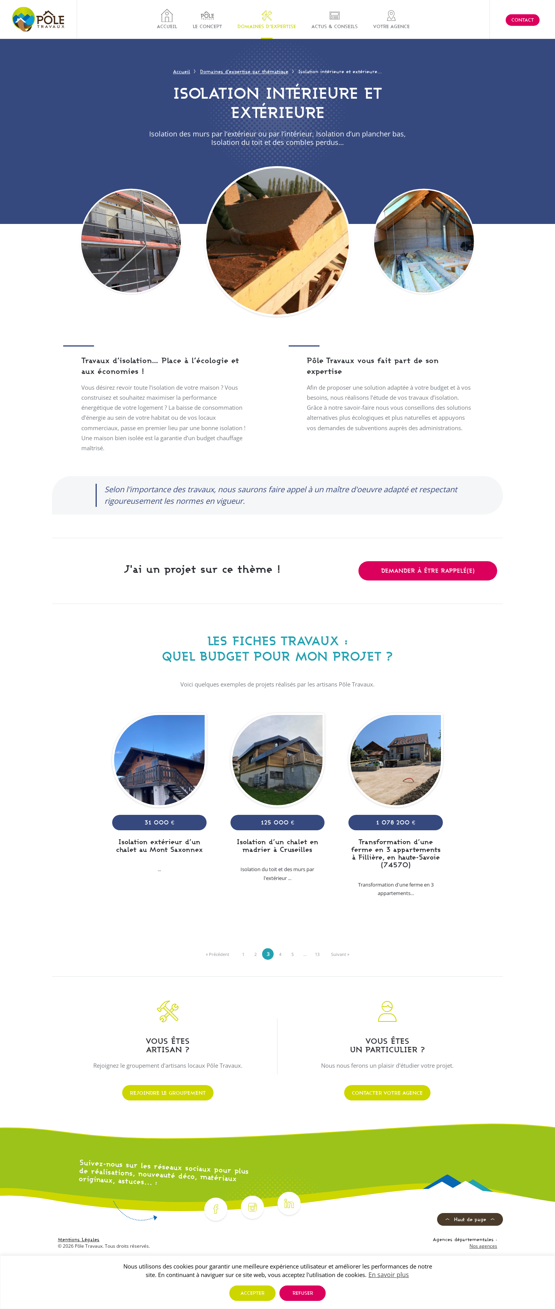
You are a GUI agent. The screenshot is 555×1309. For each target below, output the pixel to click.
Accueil (167, 19)
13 (317, 954)
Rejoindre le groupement (168, 1093)
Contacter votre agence (387, 1093)
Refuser (303, 1293)
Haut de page (470, 1219)
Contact (522, 20)
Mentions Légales (78, 1239)
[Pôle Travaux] (38, 19)
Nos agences (483, 1246)
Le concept (207, 19)
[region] (277, 1282)
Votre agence (391, 19)
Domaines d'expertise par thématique (244, 71)
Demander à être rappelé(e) (428, 570)
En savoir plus (388, 1274)
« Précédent (217, 954)
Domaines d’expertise (266, 19)
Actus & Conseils (334, 19)
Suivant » (340, 954)
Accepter (252, 1293)
